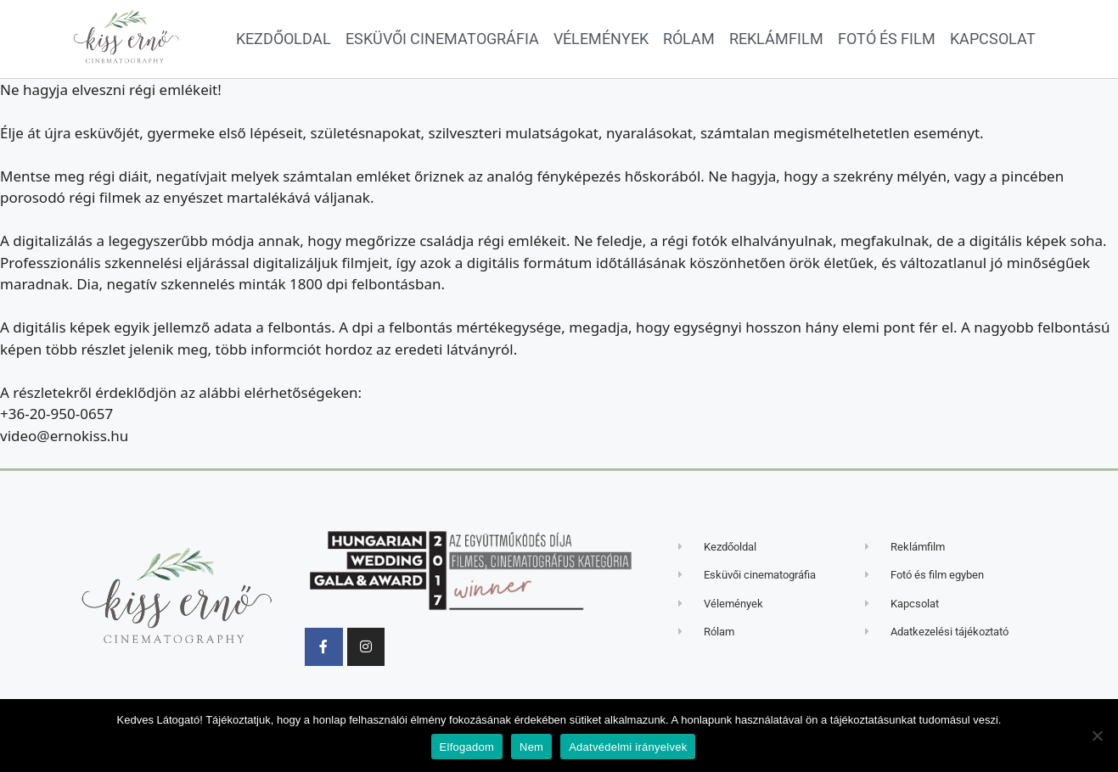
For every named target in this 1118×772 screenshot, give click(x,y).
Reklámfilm (776, 39)
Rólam (689, 39)
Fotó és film (886, 39)
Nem (531, 747)
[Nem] (1096, 735)
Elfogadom (467, 747)
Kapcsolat (993, 39)
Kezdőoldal (283, 39)
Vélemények (601, 39)
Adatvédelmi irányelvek (628, 747)
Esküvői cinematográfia (442, 39)
